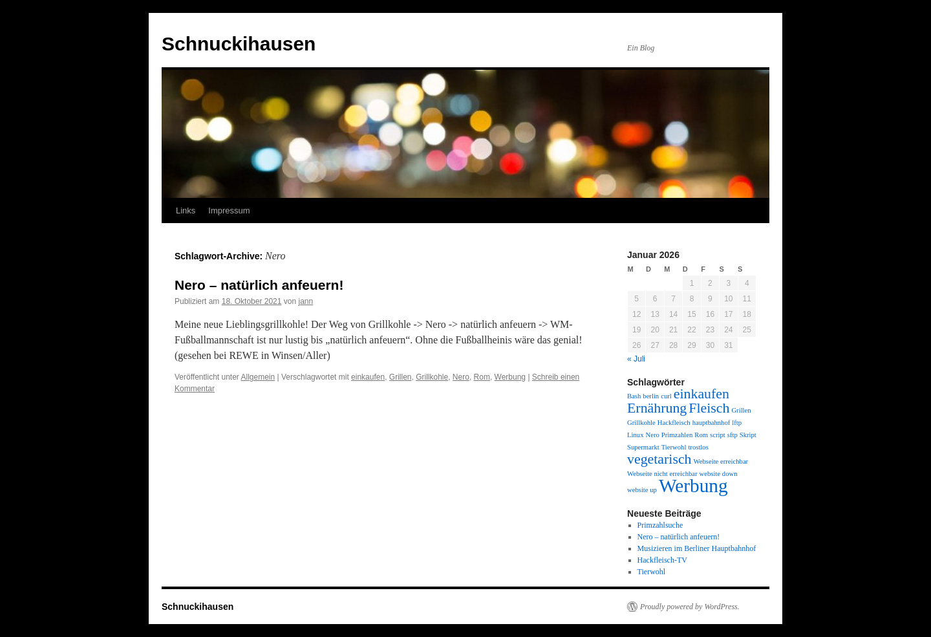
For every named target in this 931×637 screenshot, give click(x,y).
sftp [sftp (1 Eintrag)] (732, 434)
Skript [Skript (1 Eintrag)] (748, 434)
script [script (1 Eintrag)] (717, 434)
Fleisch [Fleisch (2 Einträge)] (709, 408)
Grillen (400, 377)
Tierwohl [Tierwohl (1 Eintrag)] (674, 447)
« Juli (636, 358)
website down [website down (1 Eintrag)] (719, 473)
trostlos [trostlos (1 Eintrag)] (698, 447)
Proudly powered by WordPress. (690, 606)
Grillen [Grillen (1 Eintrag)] (741, 410)
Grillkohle (432, 377)
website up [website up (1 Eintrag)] (642, 489)
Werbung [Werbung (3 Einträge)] (693, 485)
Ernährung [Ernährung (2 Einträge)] (657, 408)
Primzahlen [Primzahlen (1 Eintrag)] (677, 434)
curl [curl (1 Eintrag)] (666, 396)
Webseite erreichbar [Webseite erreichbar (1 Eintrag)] (721, 461)
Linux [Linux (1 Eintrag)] (635, 434)
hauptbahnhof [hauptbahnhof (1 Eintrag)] (711, 422)
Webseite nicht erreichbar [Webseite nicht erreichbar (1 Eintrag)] (662, 473)
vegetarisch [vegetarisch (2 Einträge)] (659, 459)
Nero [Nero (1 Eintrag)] (652, 434)
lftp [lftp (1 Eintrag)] (737, 422)
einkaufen (368, 377)
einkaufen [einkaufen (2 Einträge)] (701, 394)
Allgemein (258, 377)
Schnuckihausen (239, 43)
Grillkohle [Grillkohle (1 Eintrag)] (641, 422)
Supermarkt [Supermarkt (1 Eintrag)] (643, 447)
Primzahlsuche (660, 525)
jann (305, 301)
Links (185, 210)
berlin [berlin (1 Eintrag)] (651, 396)
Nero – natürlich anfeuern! (259, 284)
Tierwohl (651, 571)
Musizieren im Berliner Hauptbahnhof (696, 548)
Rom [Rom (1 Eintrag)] (701, 434)
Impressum (229, 210)
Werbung (510, 377)
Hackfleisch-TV (662, 560)
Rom (482, 377)
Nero (461, 377)
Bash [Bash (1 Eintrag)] (634, 396)
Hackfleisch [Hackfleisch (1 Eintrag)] (674, 422)
